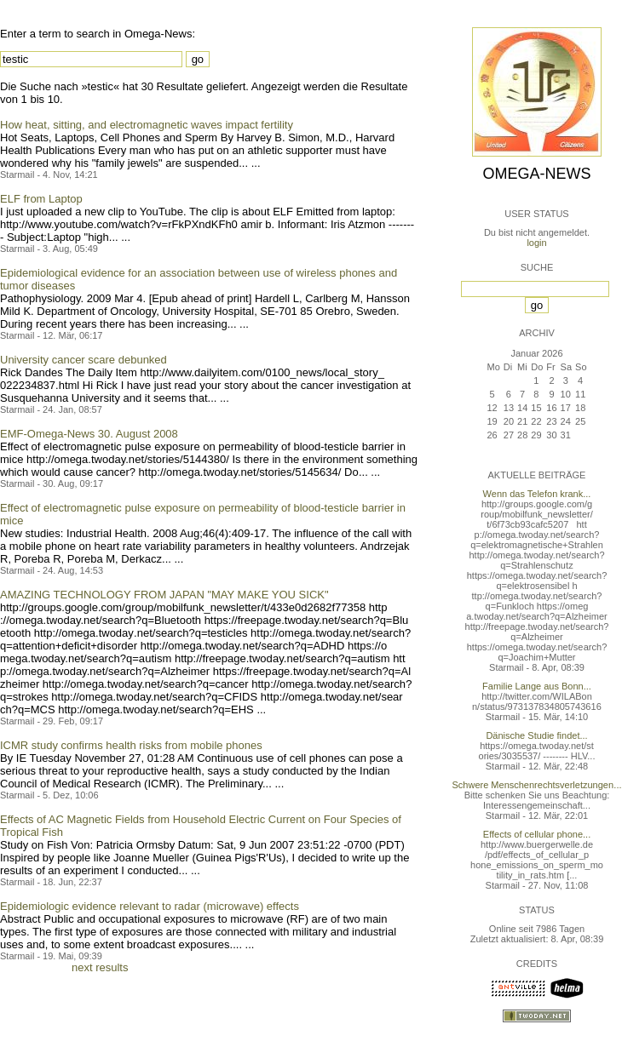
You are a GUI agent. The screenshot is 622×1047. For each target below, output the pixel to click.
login (536, 242)
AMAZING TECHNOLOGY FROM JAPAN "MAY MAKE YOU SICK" (164, 594)
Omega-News (536, 173)
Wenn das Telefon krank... (537, 494)
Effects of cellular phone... (536, 834)
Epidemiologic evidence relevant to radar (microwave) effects (149, 906)
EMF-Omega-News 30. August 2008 (89, 433)
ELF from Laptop (41, 198)
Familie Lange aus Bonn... (536, 686)
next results (100, 967)
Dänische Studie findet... (536, 735)
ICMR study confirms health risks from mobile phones (131, 745)
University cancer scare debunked (83, 359)
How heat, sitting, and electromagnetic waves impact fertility (146, 124)
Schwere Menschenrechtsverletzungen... (537, 785)
